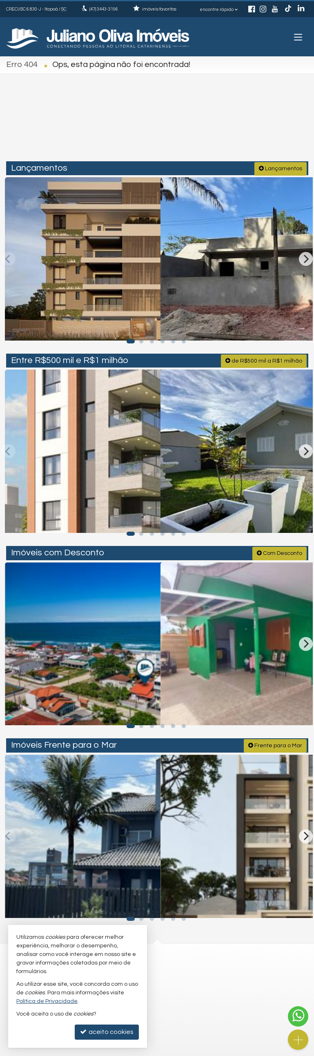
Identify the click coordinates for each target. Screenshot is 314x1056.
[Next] (306, 257)
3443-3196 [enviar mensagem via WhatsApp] (103, 9)
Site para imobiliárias (248, 1050)
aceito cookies (107, 1031)
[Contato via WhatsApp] (298, 1016)
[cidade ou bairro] (229, 125)
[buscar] (290, 125)
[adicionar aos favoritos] (144, 325)
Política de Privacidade (116, 1050)
